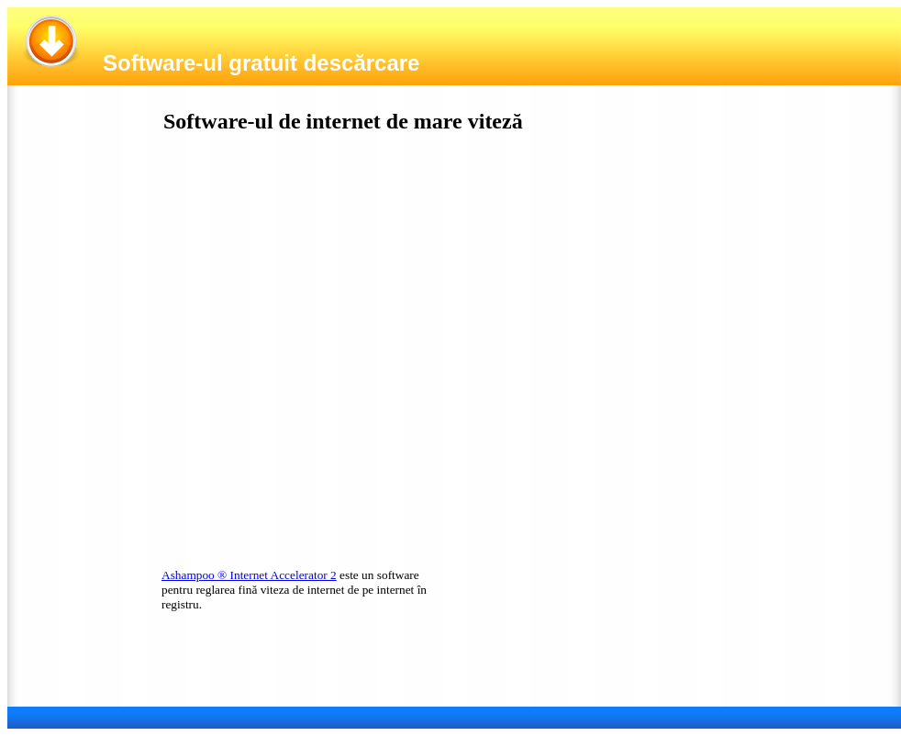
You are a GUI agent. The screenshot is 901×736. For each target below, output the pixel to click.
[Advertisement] (298, 314)
